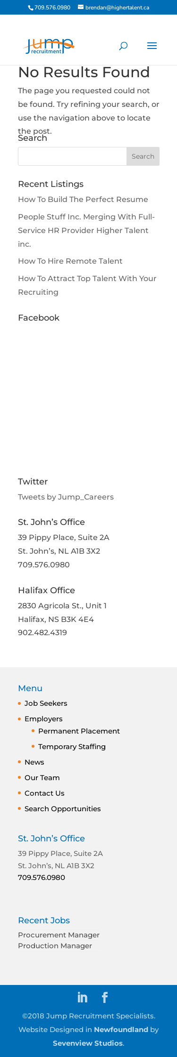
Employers (44, 718)
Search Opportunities (63, 808)
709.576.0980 (41, 877)
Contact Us (45, 793)
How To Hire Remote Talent (70, 261)
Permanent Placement (79, 730)
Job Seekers (46, 703)
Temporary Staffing (72, 746)
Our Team (42, 777)
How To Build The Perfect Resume (83, 199)
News (34, 762)
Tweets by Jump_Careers (66, 496)
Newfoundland (121, 1029)
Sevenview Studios (88, 1043)
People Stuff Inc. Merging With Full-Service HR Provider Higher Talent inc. (86, 230)
